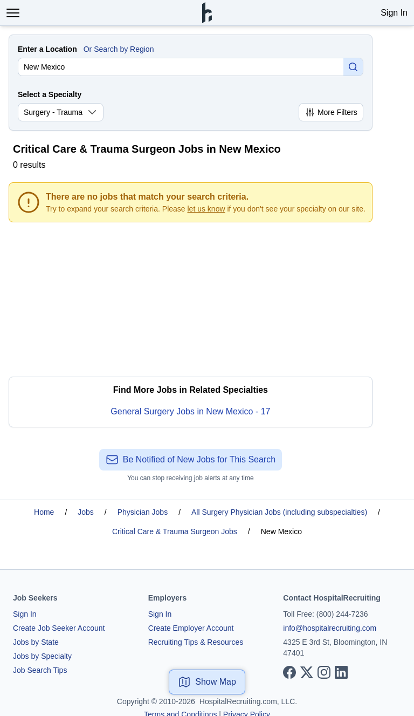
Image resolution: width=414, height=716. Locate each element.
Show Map (207, 682)
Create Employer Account (191, 628)
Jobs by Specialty (42, 656)
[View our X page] (306, 672)
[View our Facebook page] (289, 672)
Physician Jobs (143, 512)
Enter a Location (47, 49)
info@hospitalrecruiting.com (329, 628)
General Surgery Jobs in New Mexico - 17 (190, 411)
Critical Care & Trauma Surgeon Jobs (174, 531)
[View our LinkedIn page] (341, 672)
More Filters (331, 112)
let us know (206, 208)
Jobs (86, 512)
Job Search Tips (40, 670)
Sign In (394, 12)
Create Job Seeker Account (59, 628)
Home (44, 512)
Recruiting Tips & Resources (196, 642)
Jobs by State (36, 642)
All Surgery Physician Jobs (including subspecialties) (279, 512)
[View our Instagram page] (324, 672)
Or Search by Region (119, 49)
